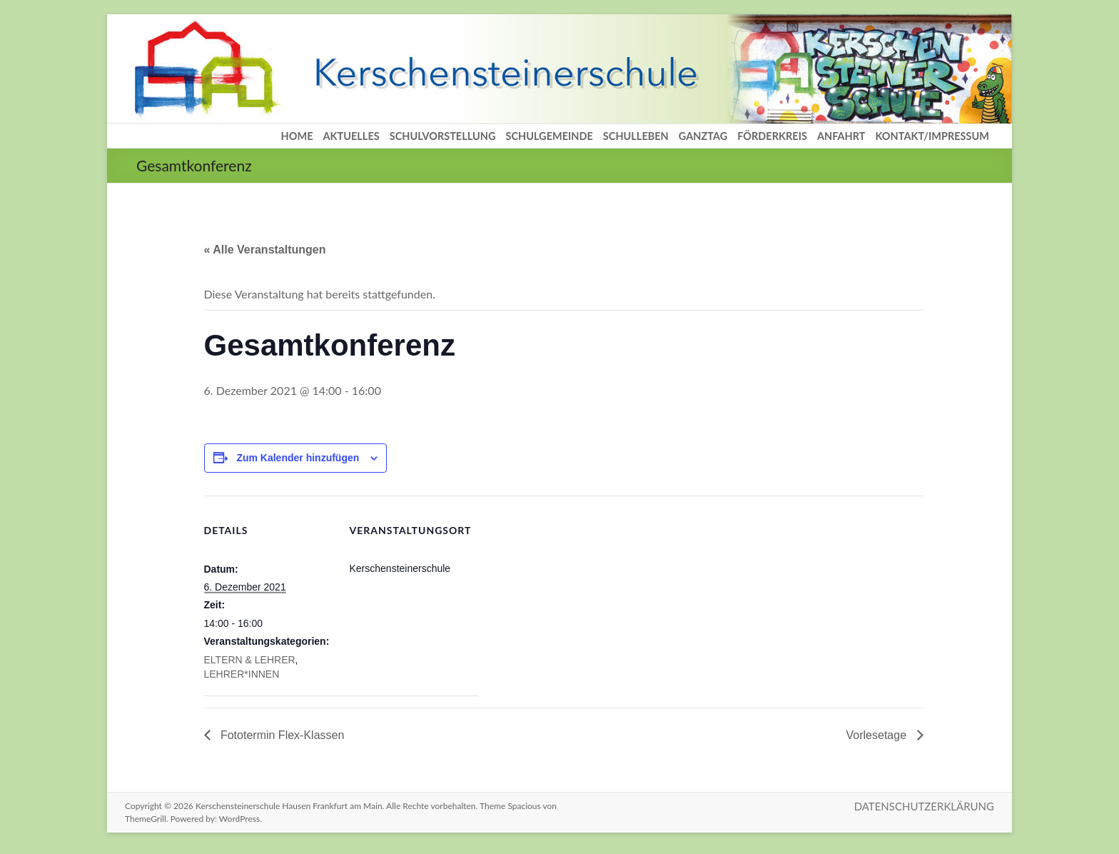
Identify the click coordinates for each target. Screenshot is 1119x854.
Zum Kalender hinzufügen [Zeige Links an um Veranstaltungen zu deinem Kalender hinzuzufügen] (297, 457)
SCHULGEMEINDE (548, 136)
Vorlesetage (878, 735)
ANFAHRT (841, 136)
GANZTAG (703, 136)
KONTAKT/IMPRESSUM (932, 136)
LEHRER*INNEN (242, 674)
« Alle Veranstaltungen (265, 249)
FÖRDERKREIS (772, 136)
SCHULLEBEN (636, 136)
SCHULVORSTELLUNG (443, 136)
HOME (297, 136)
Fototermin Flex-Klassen (281, 735)
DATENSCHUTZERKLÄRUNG (924, 806)
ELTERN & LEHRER (249, 659)
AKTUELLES (351, 136)
